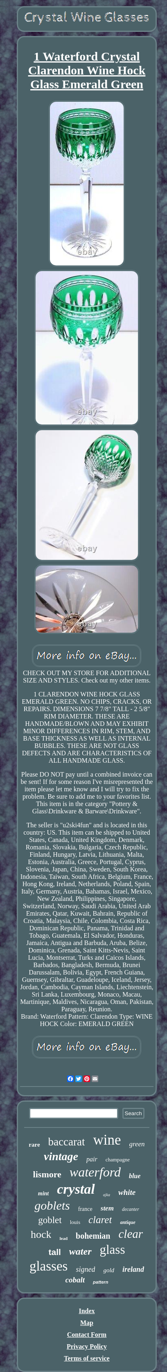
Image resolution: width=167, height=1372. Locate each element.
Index (87, 1310)
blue (134, 1175)
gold (108, 1270)
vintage (61, 1156)
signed (85, 1269)
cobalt (75, 1279)
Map (86, 1322)
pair (91, 1159)
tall (54, 1252)
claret (100, 1219)
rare (34, 1144)
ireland (133, 1269)
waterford (95, 1172)
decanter (130, 1209)
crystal (76, 1189)
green (137, 1144)
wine (107, 1140)
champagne (118, 1159)
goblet (50, 1220)
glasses (48, 1266)
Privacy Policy (87, 1346)
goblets (52, 1205)
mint (43, 1193)
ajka (106, 1194)
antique (127, 1222)
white (126, 1192)
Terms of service (86, 1358)
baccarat (66, 1142)
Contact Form (86, 1334)
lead (63, 1238)
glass (112, 1249)
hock (41, 1234)
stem (107, 1208)
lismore (47, 1174)
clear (130, 1233)
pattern (100, 1282)
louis (75, 1222)
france (85, 1209)
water (80, 1251)
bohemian (93, 1235)
